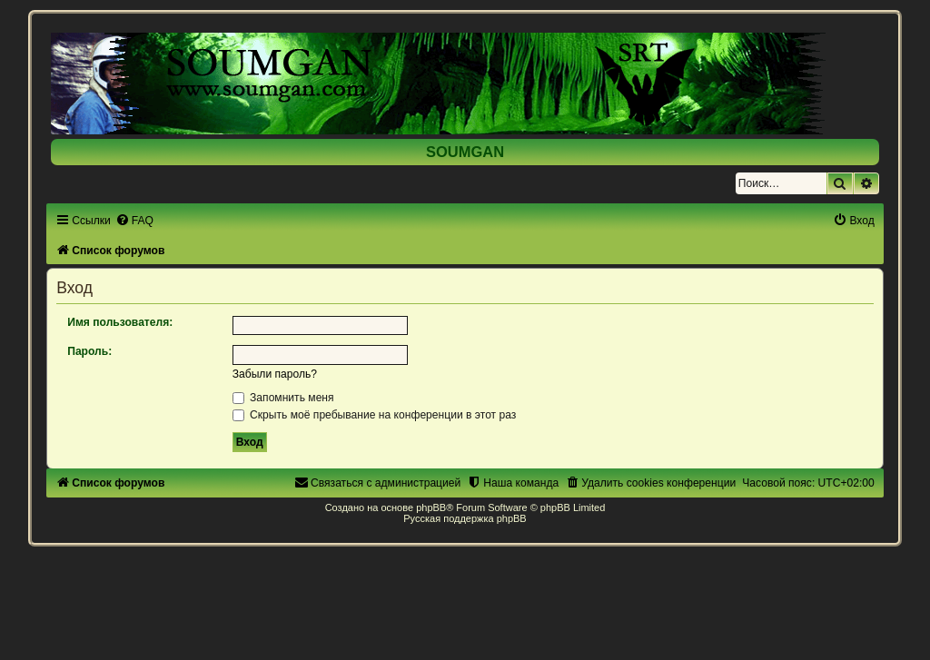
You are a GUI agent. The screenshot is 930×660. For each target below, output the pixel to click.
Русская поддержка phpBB (464, 518)
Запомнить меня (283, 397)
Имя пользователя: (120, 322)
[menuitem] (134, 220)
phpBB (431, 507)
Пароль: (89, 351)
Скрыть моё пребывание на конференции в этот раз (374, 415)
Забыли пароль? (274, 374)
